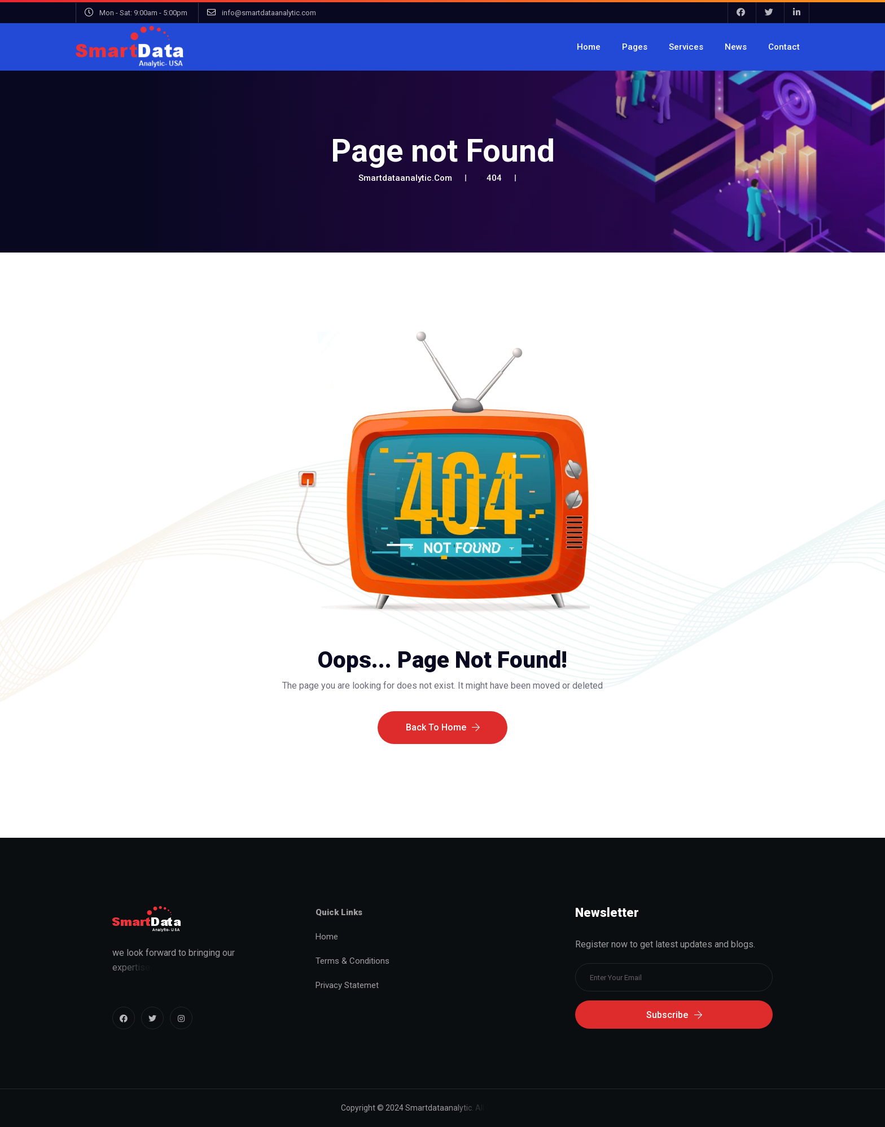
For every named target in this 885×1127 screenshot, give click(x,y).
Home (589, 47)
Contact (784, 47)
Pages (634, 47)
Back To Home (443, 736)
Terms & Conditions (352, 961)
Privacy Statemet (347, 985)
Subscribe (674, 1014)
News (736, 47)
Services (686, 47)
